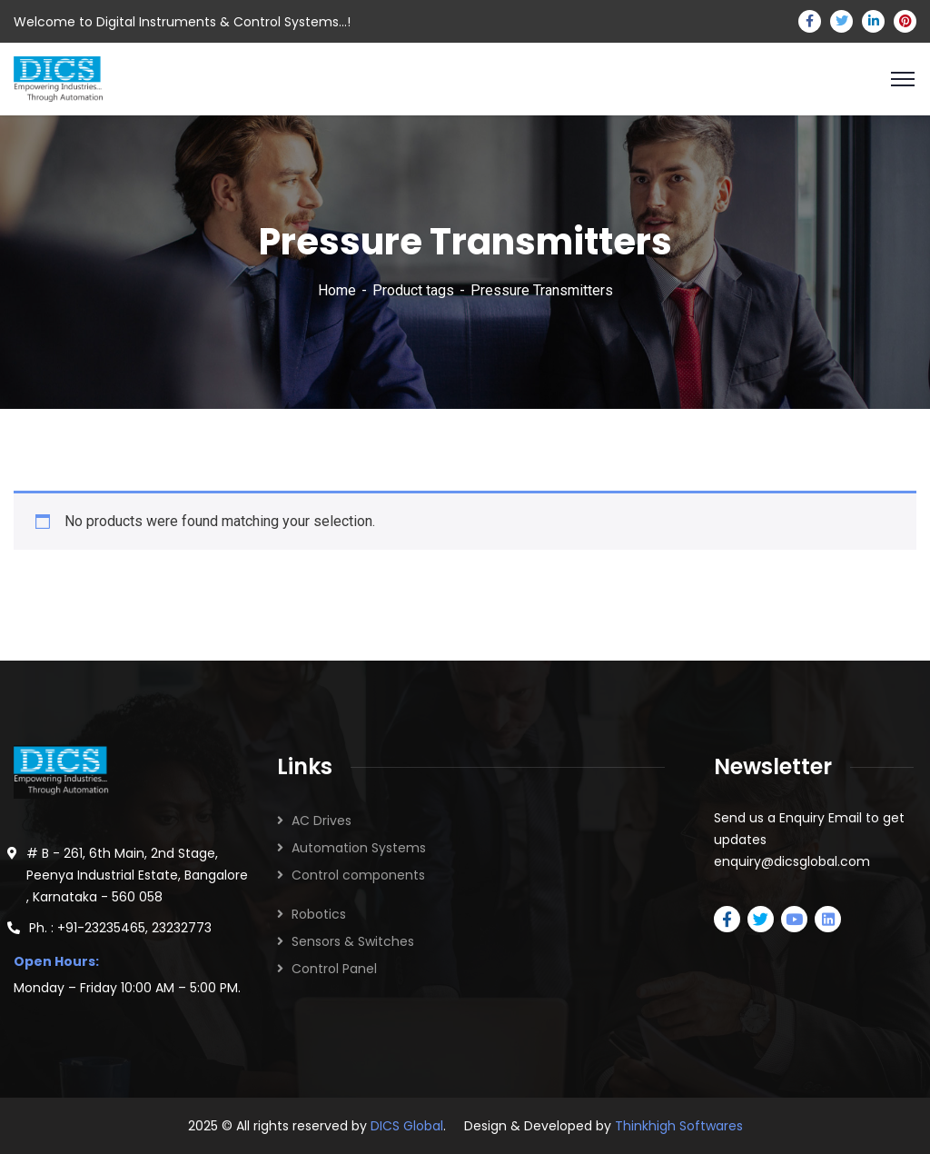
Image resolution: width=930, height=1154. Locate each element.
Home (337, 290)
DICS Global (407, 1126)
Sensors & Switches (353, 941)
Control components (358, 875)
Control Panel (334, 969)
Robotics (319, 914)
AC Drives (321, 820)
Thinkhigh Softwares (679, 1126)
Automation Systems (359, 848)
